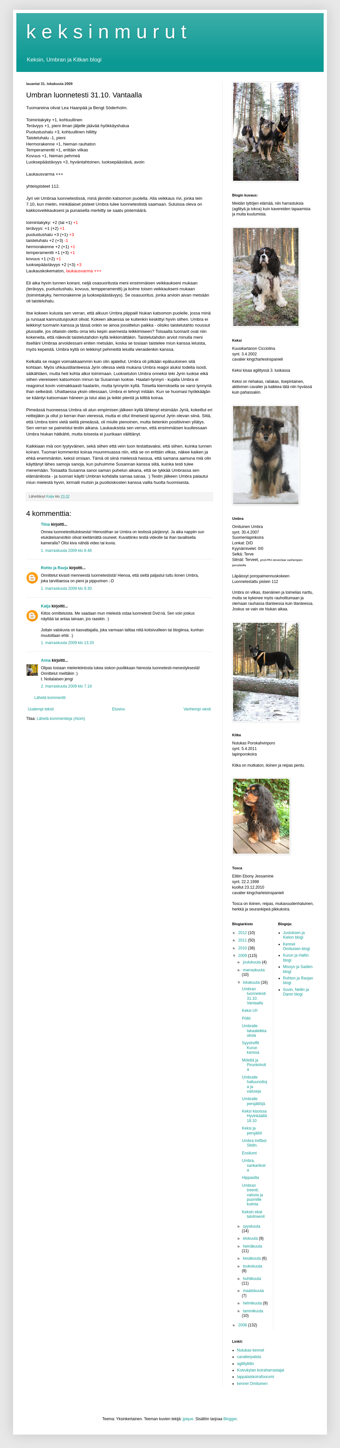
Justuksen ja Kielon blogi (294, 935)
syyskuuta (251, 1226)
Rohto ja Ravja (54, 568)
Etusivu (118, 709)
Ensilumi (249, 1153)
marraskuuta (254, 970)
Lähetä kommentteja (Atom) (61, 718)
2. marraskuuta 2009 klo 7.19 (66, 686)
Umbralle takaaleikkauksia (254, 1031)
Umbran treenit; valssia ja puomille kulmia (252, 1195)
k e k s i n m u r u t (106, 32)
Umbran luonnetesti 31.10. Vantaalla (254, 996)
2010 (243, 948)
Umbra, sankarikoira (254, 1165)
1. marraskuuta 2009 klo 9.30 (66, 588)
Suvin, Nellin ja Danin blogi (296, 992)
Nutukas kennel (250, 1350)
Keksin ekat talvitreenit (253, 1214)
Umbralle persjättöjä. (254, 1101)
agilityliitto (245, 1363)
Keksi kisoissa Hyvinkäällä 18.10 (254, 1116)
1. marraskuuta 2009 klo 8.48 (66, 550)
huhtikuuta (252, 1278)
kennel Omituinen (252, 1383)
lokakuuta (252, 982)
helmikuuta (253, 1303)
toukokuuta (252, 1266)
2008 (243, 1325)
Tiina (45, 524)
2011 (243, 940)
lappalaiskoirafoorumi (255, 1376)
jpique (188, 1419)
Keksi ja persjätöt (252, 1130)
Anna (46, 660)
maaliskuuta (253, 1290)
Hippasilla (250, 1177)
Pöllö (246, 1018)
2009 (243, 955)
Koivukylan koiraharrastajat (260, 1370)
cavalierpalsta (249, 1356)
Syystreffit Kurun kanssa (250, 1048)
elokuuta (251, 1238)
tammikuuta (253, 1311)
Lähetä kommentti (49, 697)
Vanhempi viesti (197, 709)
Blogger (230, 1419)
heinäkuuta (252, 1246)
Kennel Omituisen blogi (296, 946)
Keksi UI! (250, 1010)
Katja (45, 606)
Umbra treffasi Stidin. (254, 1143)
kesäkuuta (252, 1258)
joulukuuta (252, 962)
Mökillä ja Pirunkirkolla (254, 1065)
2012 (243, 932)
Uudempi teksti (41, 709)
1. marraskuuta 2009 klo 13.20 (67, 642)
